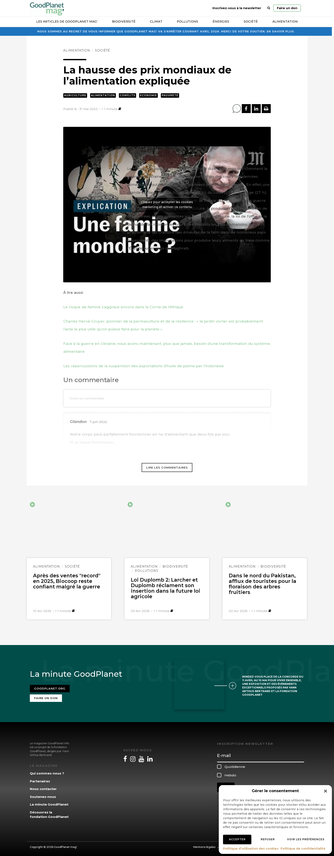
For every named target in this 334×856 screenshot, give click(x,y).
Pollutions (187, 21)
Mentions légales (204, 845)
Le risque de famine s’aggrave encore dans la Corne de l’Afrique (123, 307)
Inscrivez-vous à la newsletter (236, 8)
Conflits (127, 95)
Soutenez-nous (43, 795)
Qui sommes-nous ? (47, 772)
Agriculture (75, 95)
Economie (148, 95)
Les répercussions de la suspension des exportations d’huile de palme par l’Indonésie (143, 366)
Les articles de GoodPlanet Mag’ (66, 21)
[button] (325, 791)
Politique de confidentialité (303, 848)
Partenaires (40, 780)
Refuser (268, 839)
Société (251, 21)
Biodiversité (123, 21)
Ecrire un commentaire (87, 398)
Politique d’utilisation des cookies (250, 848)
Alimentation (285, 21)
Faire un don (287, 8)
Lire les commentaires (167, 467)
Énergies (221, 21)
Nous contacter (43, 788)
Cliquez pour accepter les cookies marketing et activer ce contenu (167, 204)
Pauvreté (170, 95)
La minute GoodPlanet (49, 803)
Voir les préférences (305, 839)
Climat (156, 21)
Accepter (237, 839)
